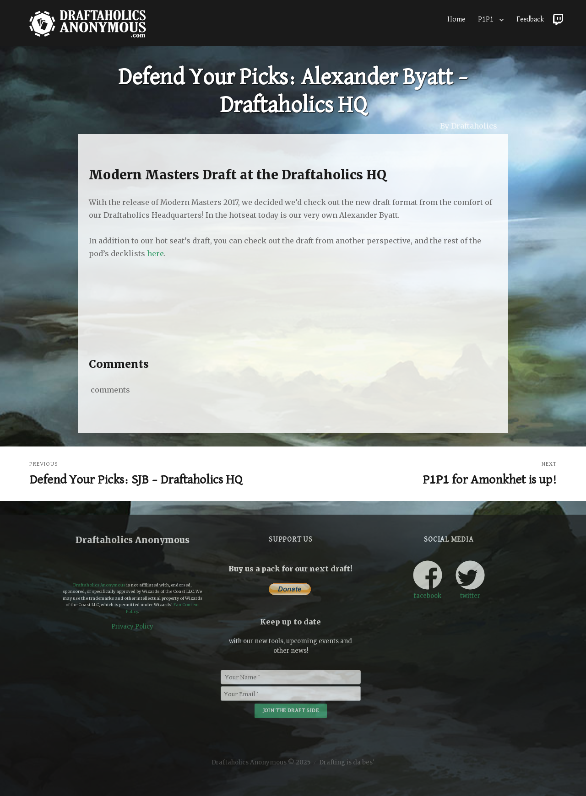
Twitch (558, 17)
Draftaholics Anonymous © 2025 (261, 762)
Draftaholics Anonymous (99, 584)
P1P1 (486, 19)
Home (456, 19)
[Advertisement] (294, 316)
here (155, 253)
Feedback (530, 19)
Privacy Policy (132, 626)
